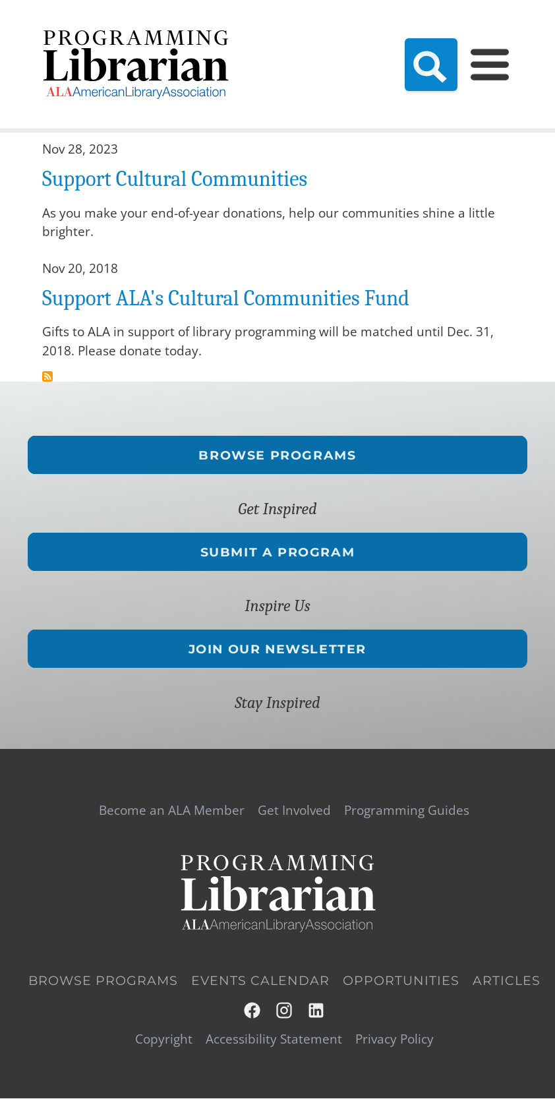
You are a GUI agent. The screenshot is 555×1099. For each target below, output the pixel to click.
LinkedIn (317, 1010)
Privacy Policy (394, 1039)
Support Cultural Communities (174, 179)
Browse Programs (277, 454)
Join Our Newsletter (277, 649)
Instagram (285, 1010)
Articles (506, 980)
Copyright (163, 1039)
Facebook (253, 1010)
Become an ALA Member (172, 810)
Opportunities (401, 980)
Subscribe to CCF (47, 376)
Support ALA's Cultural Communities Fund (225, 298)
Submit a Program (277, 552)
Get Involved (294, 810)
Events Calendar (260, 980)
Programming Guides (406, 810)
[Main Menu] (490, 64)
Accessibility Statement (274, 1039)
